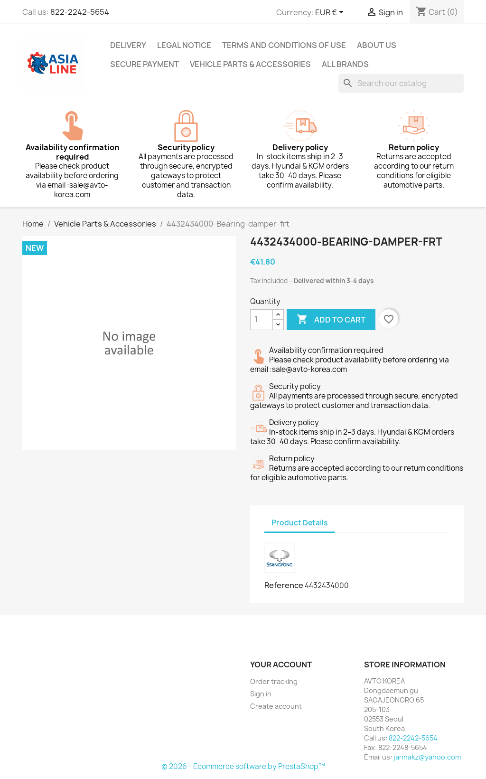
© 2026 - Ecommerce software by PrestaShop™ (243, 766)
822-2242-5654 (79, 12)
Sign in (260, 693)
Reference (283, 585)
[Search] (401, 83)
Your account (281, 664)
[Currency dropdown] (331, 13)
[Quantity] (261, 319)
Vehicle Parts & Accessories (250, 64)
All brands (345, 64)
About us (376, 45)
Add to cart (331, 320)
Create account (276, 706)
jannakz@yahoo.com (427, 756)
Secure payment (144, 64)
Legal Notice (184, 45)
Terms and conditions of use (284, 45)
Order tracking (274, 681)
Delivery (128, 45)
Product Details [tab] (299, 523)
